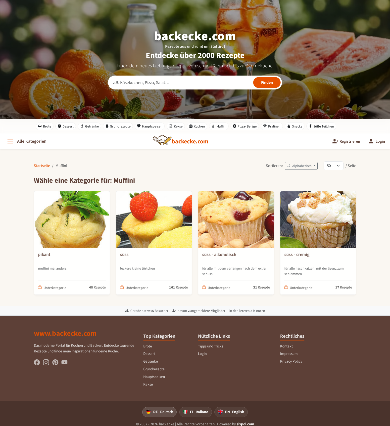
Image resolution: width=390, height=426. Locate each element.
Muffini (218, 126)
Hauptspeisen (149, 126)
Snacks (294, 126)
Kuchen (197, 126)
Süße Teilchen (321, 126)
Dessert (66, 126)
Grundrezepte (118, 126)
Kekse (176, 126)
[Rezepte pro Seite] (333, 165)
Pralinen (272, 126)
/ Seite (350, 165)
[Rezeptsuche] (195, 82)
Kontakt (286, 351)
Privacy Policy (291, 366)
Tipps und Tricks (210, 351)
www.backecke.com (65, 338)
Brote (44, 126)
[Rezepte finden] (267, 82)
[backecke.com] (190, 141)
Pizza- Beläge (245, 126)
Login (202, 358)
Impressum (289, 358)
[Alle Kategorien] (26, 141)
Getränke (89, 126)
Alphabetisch (299, 166)
